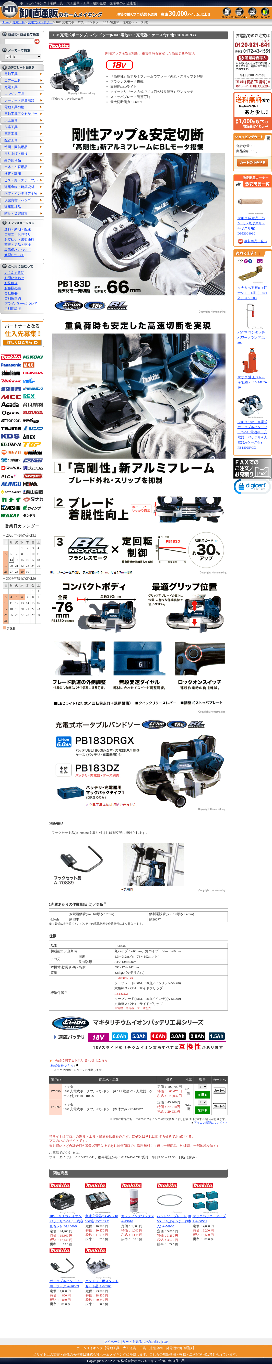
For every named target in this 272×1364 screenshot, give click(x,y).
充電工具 (11, 87)
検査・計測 (12, 173)
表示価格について (17, 250)
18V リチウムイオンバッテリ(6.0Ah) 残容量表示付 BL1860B (67, 1221)
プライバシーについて (21, 303)
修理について (14, 255)
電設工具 (11, 134)
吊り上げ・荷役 (16, 154)
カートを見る (132, 1342)
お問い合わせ (14, 278)
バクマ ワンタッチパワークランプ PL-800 (252, 337)
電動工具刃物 (14, 107)
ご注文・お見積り (17, 234)
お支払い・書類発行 (19, 239)
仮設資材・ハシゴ (17, 200)
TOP (165, 1342)
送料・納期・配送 (17, 229)
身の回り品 (12, 160)
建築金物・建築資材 (19, 187)
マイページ (112, 1342)
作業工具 (11, 127)
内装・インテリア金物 (21, 193)
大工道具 (11, 120)
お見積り (11, 283)
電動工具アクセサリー (21, 114)
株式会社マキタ (62, 1066)
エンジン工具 (14, 94)
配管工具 (11, 140)
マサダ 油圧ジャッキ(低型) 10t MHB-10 (252, 382)
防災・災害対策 (16, 213)
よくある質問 (14, 273)
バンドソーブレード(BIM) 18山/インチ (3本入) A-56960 (174, 1221)
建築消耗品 (12, 207)
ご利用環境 (12, 308)
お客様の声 (12, 288)
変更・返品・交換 (17, 245)
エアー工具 (12, 80)
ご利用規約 (12, 298)
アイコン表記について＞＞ (211, 1122)
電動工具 (11, 74)
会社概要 (11, 293)
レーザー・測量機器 (19, 100)
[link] (252, 488)
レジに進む (152, 1342)
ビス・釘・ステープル (21, 180)
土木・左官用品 (16, 167)
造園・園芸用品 (16, 147)
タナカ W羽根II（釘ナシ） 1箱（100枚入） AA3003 (253, 293)
